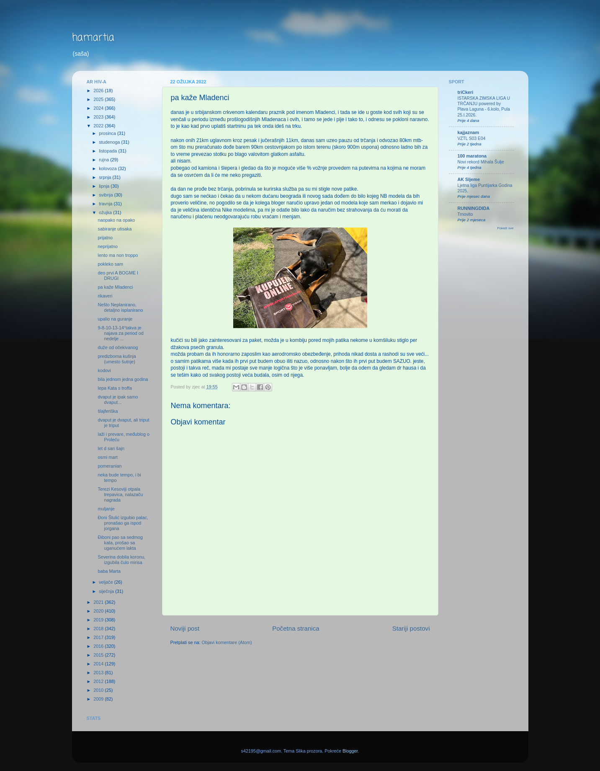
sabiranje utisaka (114, 228)
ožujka (106, 212)
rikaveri (105, 295)
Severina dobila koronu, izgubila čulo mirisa (121, 559)
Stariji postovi (411, 628)
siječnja (107, 591)
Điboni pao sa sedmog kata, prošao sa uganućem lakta (120, 543)
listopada (108, 150)
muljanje (106, 508)
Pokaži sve (505, 228)
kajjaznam (468, 132)
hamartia (93, 38)
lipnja (105, 186)
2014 (99, 663)
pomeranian (109, 465)
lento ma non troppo (118, 255)
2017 (99, 637)
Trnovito (465, 214)
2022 (99, 125)
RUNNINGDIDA (474, 208)
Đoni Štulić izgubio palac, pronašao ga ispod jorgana (123, 523)
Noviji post (185, 628)
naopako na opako (116, 220)
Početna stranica (295, 628)
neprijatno (107, 246)
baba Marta (109, 571)
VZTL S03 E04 (472, 138)
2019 (99, 619)
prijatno (105, 237)
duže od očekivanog (118, 347)
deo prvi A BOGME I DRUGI (118, 275)
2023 (99, 116)
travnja (106, 203)
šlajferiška (108, 411)
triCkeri (466, 92)
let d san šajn (111, 448)
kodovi (104, 370)
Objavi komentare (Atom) (227, 642)
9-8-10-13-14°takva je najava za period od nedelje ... (120, 333)
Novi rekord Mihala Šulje (481, 162)
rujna (104, 159)
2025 (99, 99)
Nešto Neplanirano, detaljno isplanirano (120, 307)
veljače (106, 582)
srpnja (105, 177)
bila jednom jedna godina (123, 379)
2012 (99, 681)
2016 (99, 646)
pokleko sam (110, 263)
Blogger (350, 750)
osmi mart (107, 457)
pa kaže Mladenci (115, 287)
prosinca (108, 133)
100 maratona (472, 155)
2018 (99, 628)
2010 (99, 690)
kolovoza (108, 168)
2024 (99, 108)
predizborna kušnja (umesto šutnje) (117, 359)
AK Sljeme (469, 179)
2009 (99, 698)
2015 (99, 654)
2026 (99, 90)
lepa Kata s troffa (114, 388)
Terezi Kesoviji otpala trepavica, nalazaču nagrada (120, 494)
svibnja (106, 194)
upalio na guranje (115, 318)
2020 (99, 610)
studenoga (110, 142)
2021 (99, 602)
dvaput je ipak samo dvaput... (118, 399)
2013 (99, 672)
